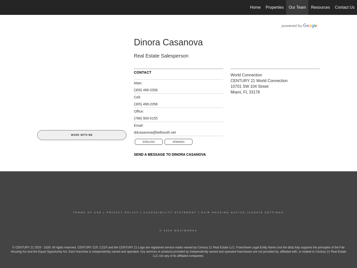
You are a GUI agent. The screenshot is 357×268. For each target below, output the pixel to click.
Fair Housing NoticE (223, 212)
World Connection (246, 75)
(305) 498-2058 (146, 90)
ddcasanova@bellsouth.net (155, 132)
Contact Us (345, 7)
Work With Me (81, 135)
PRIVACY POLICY (123, 212)
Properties (275, 7)
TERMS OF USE (87, 212)
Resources (320, 7)
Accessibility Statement (170, 212)
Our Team (297, 7)
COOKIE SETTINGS (266, 212)
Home (255, 7)
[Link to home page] (6, 7)
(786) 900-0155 (146, 118)
